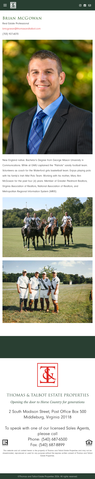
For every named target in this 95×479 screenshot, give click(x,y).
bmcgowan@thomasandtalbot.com (21, 28)
